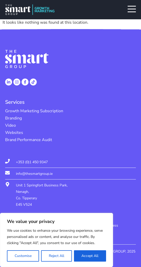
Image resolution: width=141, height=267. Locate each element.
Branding (13, 118)
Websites (14, 132)
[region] (56, 240)
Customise (23, 255)
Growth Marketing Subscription (34, 111)
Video (10, 125)
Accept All (89, 255)
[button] (132, 10)
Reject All (56, 255)
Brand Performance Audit (28, 140)
